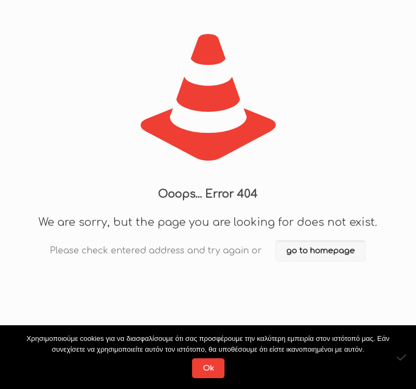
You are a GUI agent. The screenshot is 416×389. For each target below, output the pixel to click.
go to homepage (320, 251)
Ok (208, 368)
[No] (402, 357)
